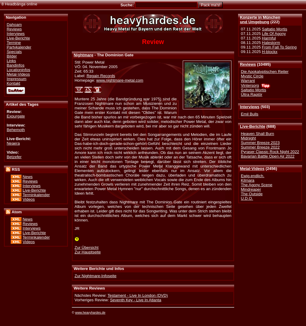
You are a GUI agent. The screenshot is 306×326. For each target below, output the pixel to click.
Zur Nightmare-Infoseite (95, 276)
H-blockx (269, 51)
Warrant (248, 80)
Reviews (248, 64)
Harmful (269, 38)
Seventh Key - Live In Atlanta (135, 300)
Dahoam (14, 24)
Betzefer (14, 157)
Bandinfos (15, 65)
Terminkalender (36, 195)
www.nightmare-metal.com (119, 80)
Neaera (13, 143)
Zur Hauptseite (88, 252)
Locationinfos (18, 69)
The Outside (251, 194)
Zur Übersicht (87, 247)
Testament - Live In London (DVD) (138, 295)
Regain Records (101, 76)
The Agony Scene (256, 185)
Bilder (12, 56)
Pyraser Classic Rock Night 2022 (270, 151)
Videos (29, 199)
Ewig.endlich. (252, 176)
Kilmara (247, 180)
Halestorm (271, 42)
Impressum (16, 79)
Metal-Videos (252, 168)
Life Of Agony (274, 33)
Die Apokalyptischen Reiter (265, 71)
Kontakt (13, 83)
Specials (14, 51)
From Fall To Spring (279, 47)
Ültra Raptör (251, 94)
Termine (14, 42)
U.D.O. (247, 198)
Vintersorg (250, 85)
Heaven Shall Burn (257, 133)
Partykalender (19, 47)
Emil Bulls (249, 114)
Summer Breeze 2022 (260, 147)
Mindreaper (251, 189)
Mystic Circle (252, 76)
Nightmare (83, 55)
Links (11, 60)
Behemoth (16, 129)
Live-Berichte (252, 126)
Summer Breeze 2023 (260, 142)
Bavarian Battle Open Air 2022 (267, 156)
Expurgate (16, 116)
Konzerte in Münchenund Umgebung (260, 19)
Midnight (248, 138)
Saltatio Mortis (274, 29)
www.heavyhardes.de (90, 312)
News (27, 176)
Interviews (249, 107)
